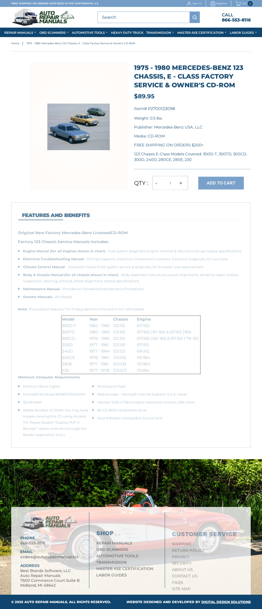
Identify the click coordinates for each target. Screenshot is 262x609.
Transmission (158, 33)
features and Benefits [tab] (56, 218)
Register (221, 3)
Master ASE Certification (200, 33)
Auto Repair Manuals (45, 602)
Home (15, 43)
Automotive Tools (88, 33)
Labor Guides (242, 33)
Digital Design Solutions (226, 602)
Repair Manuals (18, 33)
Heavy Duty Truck (127, 33)
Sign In (197, 3)
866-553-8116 (236, 20)
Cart (241, 3)
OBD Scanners (52, 33)
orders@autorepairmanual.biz (49, 559)
